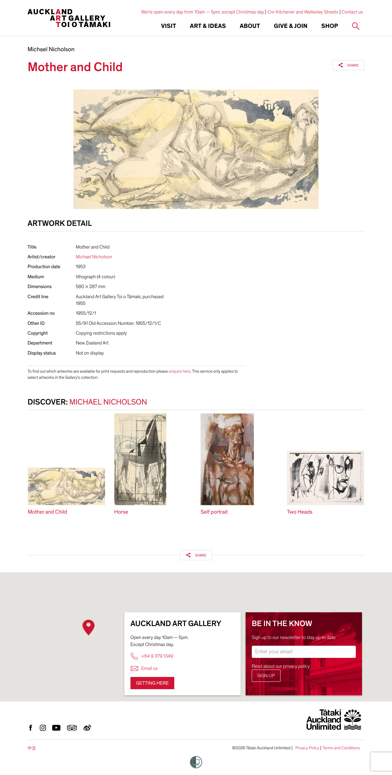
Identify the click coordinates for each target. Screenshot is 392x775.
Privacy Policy (307, 748)
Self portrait (214, 512)
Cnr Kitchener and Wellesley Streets (302, 11)
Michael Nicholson (51, 50)
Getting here (152, 683)
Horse (121, 512)
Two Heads (299, 512)
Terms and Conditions (341, 748)
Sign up (266, 675)
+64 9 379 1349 (151, 656)
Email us (144, 668)
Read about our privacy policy (281, 666)
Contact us (352, 11)
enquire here (179, 371)
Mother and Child (47, 512)
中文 (32, 748)
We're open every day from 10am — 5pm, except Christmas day (202, 11)
